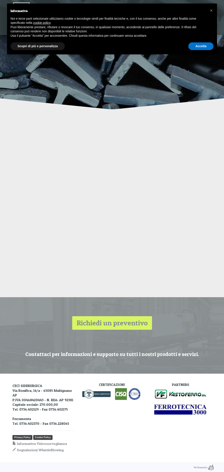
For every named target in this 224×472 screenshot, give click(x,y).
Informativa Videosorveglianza (39, 443)
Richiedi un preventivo (112, 323)
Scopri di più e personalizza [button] (38, 46)
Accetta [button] (200, 46)
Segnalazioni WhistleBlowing (38, 450)
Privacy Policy (22, 437)
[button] (211, 10)
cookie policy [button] (42, 22)
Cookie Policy (43, 437)
